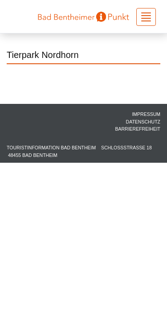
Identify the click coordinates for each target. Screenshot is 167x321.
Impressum (146, 114)
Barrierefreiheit (137, 129)
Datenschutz (143, 121)
